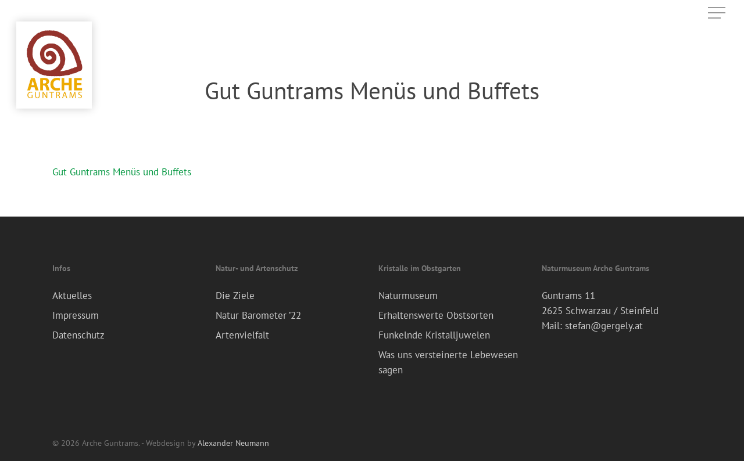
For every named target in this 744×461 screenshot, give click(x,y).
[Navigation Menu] (718, 13)
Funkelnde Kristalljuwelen (434, 335)
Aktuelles (72, 295)
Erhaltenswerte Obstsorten (435, 315)
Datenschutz (78, 335)
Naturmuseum (408, 295)
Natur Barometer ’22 (258, 315)
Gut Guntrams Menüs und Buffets (121, 171)
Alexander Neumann (233, 443)
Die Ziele (235, 295)
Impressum (75, 315)
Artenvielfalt (242, 335)
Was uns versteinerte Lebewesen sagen (448, 362)
